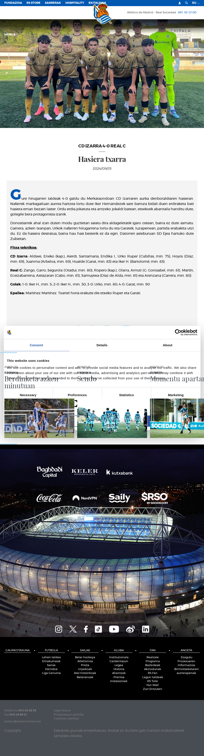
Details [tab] (102, 345)
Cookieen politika (66, 718)
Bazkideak (152, 665)
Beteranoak (85, 677)
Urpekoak (85, 669)
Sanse (51, 665)
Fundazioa (13, 3)
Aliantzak (119, 673)
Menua (11, 35)
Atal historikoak (85, 673)
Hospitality (74, 3)
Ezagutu (186, 657)
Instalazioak (118, 681)
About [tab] (168, 345)
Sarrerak (53, 3)
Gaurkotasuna (17, 650)
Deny (38, 421)
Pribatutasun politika (69, 714)
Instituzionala (119, 657)
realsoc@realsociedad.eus (22, 721)
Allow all (166, 421)
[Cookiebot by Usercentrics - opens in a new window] (178, 332)
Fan (152, 650)
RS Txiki (152, 681)
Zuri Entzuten (152, 689)
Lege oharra (62, 710)
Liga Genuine (51, 673)
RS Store (33, 3)
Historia (118, 669)
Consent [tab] (36, 345)
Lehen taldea (51, 657)
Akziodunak (152, 669)
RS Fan (152, 673)
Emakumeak (51, 661)
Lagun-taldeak (152, 677)
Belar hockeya (85, 657)
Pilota (85, 665)
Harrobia (51, 669)
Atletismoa (85, 661)
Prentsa (118, 677)
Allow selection (102, 421)
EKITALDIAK (97, 3)
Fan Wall (152, 685)
